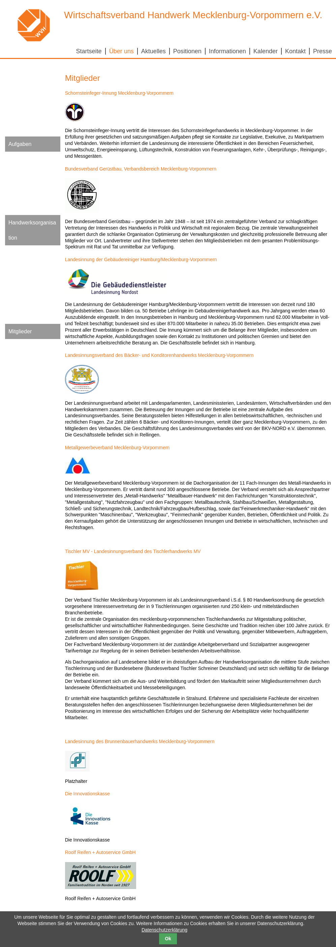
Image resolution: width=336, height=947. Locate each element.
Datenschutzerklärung (164, 930)
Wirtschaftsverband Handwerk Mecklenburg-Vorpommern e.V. (193, 15)
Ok (168, 938)
